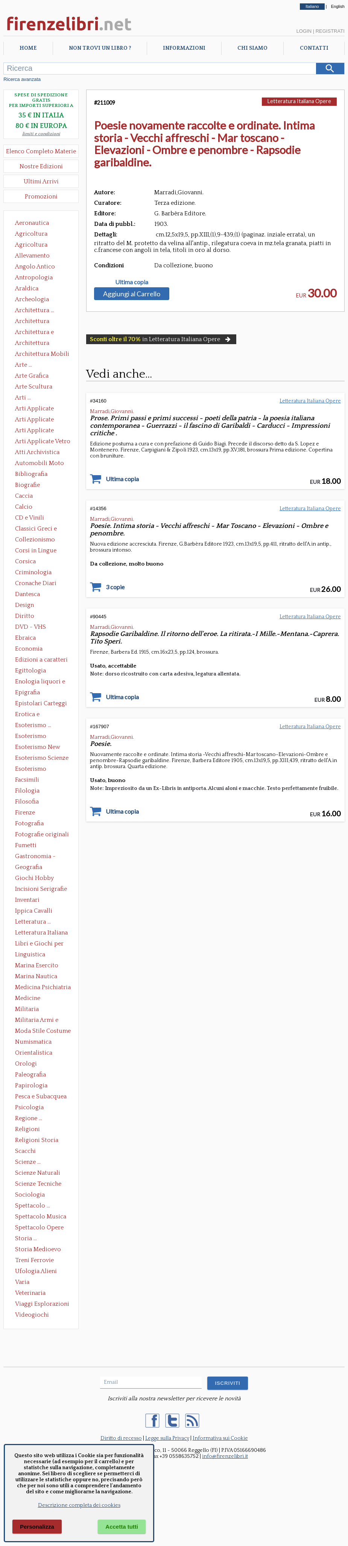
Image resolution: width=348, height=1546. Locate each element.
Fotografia (29, 823)
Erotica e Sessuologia (31, 715)
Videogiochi (32, 1314)
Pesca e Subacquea (41, 1096)
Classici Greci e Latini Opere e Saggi (42, 529)
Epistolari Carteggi (41, 703)
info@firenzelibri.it (225, 1456)
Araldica (26, 288)
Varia (22, 1282)
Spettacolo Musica (40, 1216)
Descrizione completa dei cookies (79, 1505)
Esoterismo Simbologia (31, 769)
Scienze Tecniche (38, 1183)
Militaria (27, 1009)
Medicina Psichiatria (43, 987)
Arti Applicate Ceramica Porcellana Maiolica (42, 409)
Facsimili (27, 779)
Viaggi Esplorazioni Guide (42, 1305)
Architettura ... (34, 310)
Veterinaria (30, 1293)
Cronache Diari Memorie (35, 584)
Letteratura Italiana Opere (41, 933)
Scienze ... (28, 1162)
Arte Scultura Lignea (33, 387)
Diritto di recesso (121, 1438)
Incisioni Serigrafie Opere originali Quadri (41, 890)
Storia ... (26, 1238)
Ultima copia (131, 282)
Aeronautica (32, 223)
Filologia (27, 790)
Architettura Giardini (32, 344)
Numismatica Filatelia (33, 1042)
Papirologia (31, 1085)
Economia (29, 648)
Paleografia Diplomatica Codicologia (32, 1075)
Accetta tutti (121, 1526)
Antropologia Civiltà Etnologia (38, 278)
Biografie (27, 485)
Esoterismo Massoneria (30, 737)
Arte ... (23, 364)
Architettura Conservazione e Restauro (37, 322)
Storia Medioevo (38, 1249)
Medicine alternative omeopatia (30, 999)
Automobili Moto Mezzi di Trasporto (41, 464)
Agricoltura (31, 233)
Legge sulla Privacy (167, 1438)
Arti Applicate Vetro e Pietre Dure (42, 442)
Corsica (25, 561)
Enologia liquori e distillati (40, 682)
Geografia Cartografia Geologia (30, 868)
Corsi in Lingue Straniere (35, 551)
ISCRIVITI (227, 1383)
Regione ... (28, 1118)
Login (304, 31)
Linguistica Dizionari (30, 955)
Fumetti (25, 845)
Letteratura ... (33, 921)
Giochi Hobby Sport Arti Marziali (41, 879)
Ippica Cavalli (33, 910)
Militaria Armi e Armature (36, 1021)
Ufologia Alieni (36, 1271)
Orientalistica (33, 1052)
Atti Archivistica (37, 452)
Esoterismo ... (33, 725)
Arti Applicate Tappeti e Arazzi (37, 431)
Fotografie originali (42, 834)
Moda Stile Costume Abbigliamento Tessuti (43, 1032)
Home (28, 48)
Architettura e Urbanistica (34, 333)
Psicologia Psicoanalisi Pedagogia (31, 1108)
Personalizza (37, 1526)
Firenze (25, 812)
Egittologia (30, 670)
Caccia (24, 495)
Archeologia (32, 299)
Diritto (24, 616)
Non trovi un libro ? (100, 48)
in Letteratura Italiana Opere (161, 339)
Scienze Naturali (37, 1172)
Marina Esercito (36, 965)
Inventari (27, 899)
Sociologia (30, 1194)
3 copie (115, 587)
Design (24, 605)
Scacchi (25, 1151)
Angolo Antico (35, 266)
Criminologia (33, 572)
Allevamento (32, 255)
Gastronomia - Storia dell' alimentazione (35, 857)
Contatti (314, 48)
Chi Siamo (252, 48)
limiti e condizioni (41, 133)
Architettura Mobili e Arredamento (42, 355)
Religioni (27, 1129)
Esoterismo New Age (37, 748)
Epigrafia (27, 692)
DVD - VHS (30, 627)
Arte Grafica (32, 375)
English (338, 6)
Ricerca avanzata (22, 79)
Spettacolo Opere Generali (39, 1228)
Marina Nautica (36, 976)
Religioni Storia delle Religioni (36, 1141)
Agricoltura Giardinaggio (33, 245)
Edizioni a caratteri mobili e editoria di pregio (42, 660)
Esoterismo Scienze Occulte (41, 759)
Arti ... (23, 397)
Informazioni (184, 48)
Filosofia (27, 801)
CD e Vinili (29, 517)
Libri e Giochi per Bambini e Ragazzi (40, 944)
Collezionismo (35, 539)
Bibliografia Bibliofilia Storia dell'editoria (38, 475)
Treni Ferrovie (34, 1260)
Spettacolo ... (32, 1205)
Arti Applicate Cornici (34, 420)
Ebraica (25, 637)
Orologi (26, 1063)
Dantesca (27, 594)
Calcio (23, 506)
